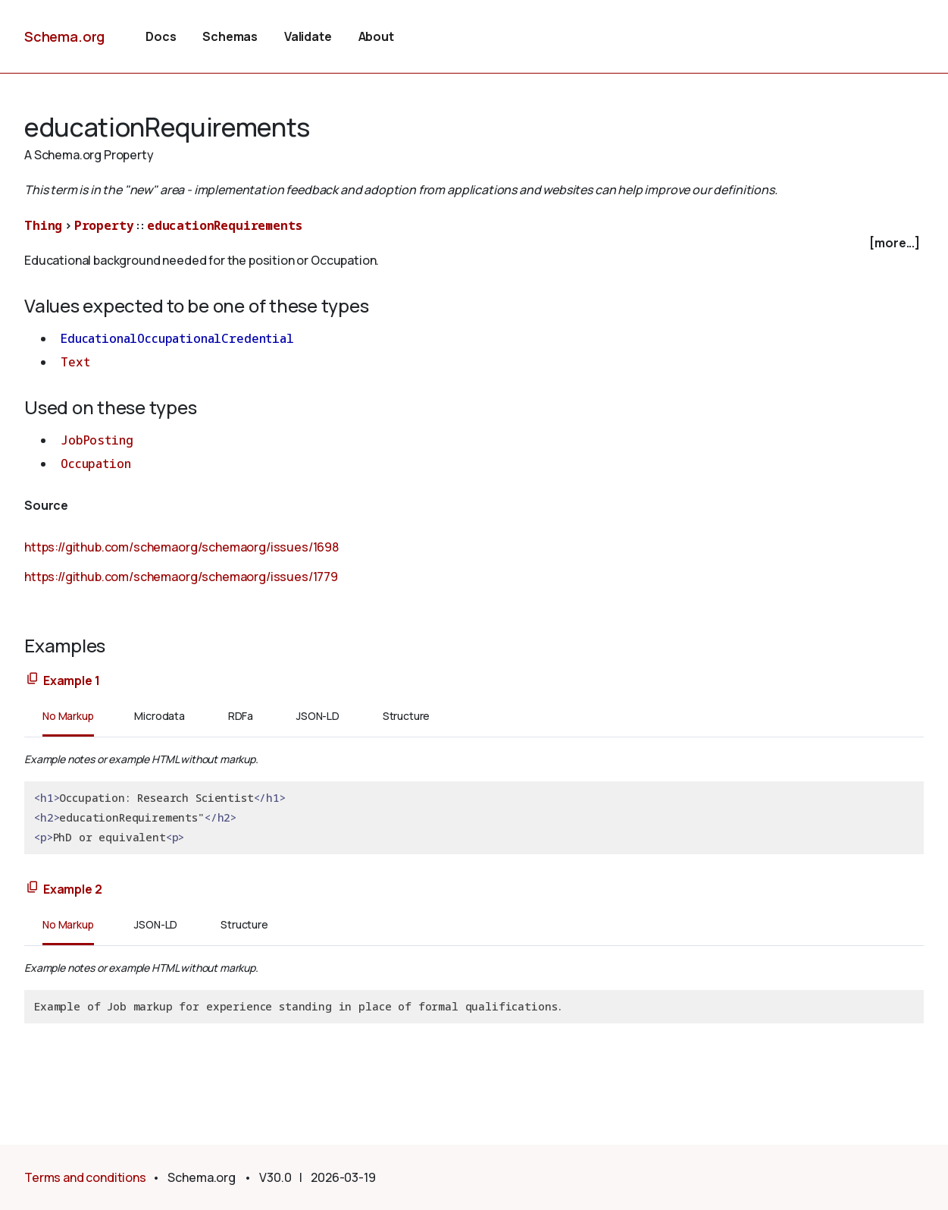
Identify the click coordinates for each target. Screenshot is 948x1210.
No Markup (68, 716)
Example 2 (72, 889)
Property (104, 225)
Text (75, 362)
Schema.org (64, 36)
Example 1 (71, 680)
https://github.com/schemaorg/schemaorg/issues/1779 (181, 576)
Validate (308, 36)
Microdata (159, 716)
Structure (406, 716)
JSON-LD (317, 716)
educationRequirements (224, 225)
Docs (160, 36)
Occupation (95, 463)
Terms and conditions (85, 1177)
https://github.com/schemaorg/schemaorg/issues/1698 (181, 547)
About (376, 36)
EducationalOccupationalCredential (177, 338)
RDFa (240, 716)
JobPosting (97, 440)
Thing (43, 225)
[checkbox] (474, 243)
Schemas (230, 36)
